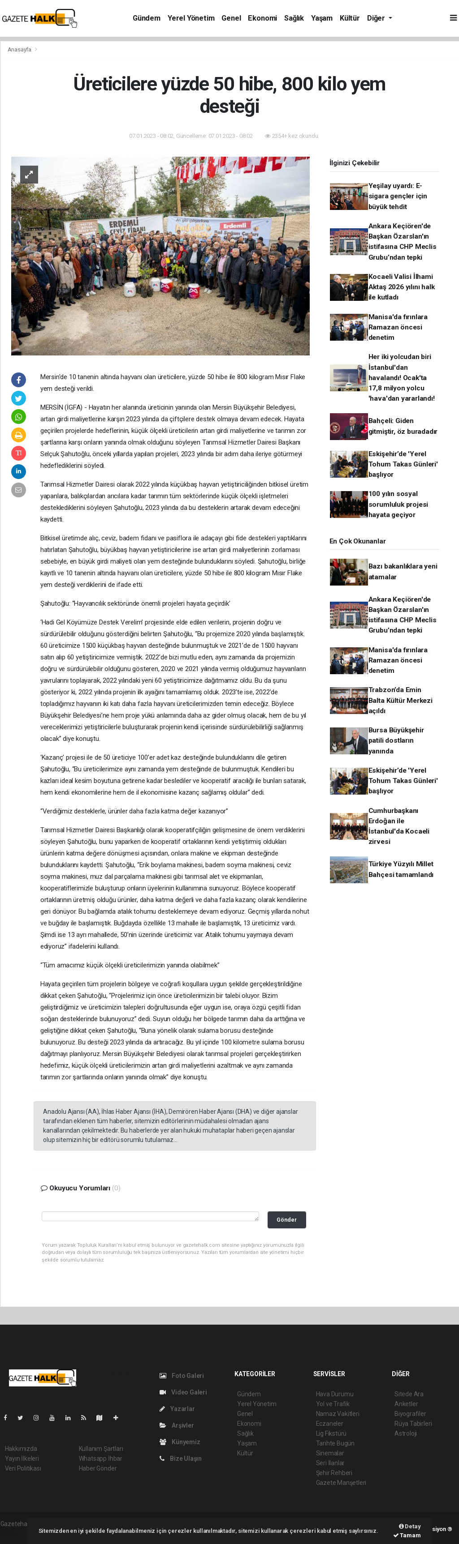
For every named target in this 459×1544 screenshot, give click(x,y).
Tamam (407, 1535)
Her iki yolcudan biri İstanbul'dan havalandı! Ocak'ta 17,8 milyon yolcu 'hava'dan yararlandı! (401, 377)
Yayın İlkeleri (22, 1458)
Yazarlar (177, 1408)
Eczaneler (329, 1423)
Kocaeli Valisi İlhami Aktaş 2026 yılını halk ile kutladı (401, 287)
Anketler (406, 1403)
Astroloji (405, 1433)
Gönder (287, 1219)
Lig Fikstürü (331, 1433)
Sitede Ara (409, 1394)
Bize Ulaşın (181, 1458)
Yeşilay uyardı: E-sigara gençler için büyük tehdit (397, 196)
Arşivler (177, 1425)
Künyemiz (180, 1442)
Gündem (146, 18)
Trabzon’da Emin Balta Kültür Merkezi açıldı (400, 700)
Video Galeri (183, 1392)
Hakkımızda (21, 1448)
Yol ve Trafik (333, 1403)
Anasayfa (20, 49)
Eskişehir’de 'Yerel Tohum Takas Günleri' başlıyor (403, 464)
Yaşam (322, 18)
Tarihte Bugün (335, 1443)
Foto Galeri (182, 1375)
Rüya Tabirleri (413, 1423)
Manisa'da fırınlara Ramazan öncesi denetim (398, 327)
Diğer (377, 18)
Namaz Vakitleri (337, 1413)
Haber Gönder (98, 1468)
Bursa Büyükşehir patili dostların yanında (396, 740)
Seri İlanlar (330, 1463)
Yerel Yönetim (191, 18)
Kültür (350, 18)
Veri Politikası (23, 1468)
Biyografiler (410, 1413)
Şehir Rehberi (334, 1472)
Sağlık (294, 18)
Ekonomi (262, 18)
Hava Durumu (335, 1394)
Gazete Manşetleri (341, 1482)
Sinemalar (330, 1453)
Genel (231, 18)
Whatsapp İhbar (100, 1458)
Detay (410, 1526)
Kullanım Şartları (101, 1448)
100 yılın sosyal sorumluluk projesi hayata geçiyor (398, 504)
